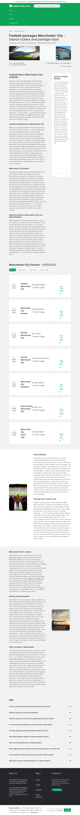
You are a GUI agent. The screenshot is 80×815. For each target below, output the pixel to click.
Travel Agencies (13, 23)
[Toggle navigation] (69, 6)
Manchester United (15, 557)
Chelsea (38, 579)
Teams (11, 14)
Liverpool (28, 572)
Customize (52, 810)
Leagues (11, 18)
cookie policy (34, 812)
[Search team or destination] (48, 6)
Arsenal (30, 579)
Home (10, 10)
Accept (67, 810)
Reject (60, 810)
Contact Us (57, 789)
